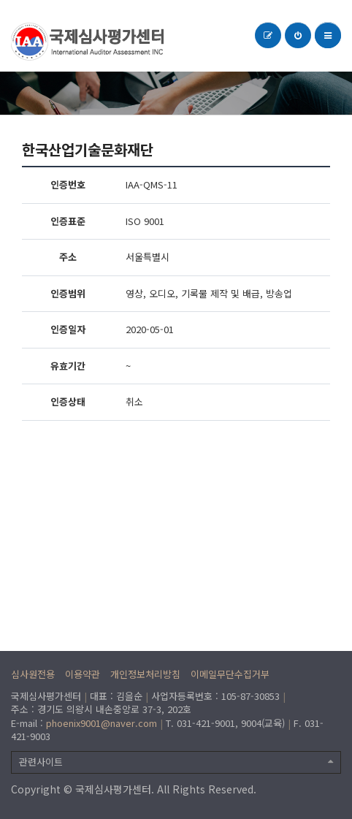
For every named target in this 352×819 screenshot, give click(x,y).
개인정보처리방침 (145, 674)
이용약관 (82, 674)
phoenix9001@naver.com (101, 723)
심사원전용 (33, 674)
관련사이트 (176, 762)
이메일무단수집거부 (230, 674)
